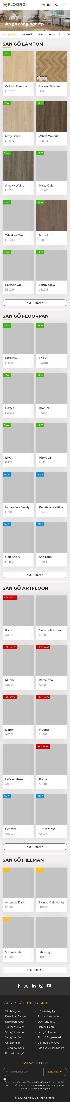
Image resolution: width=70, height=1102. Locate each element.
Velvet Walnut (48, 136)
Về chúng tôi (12, 1011)
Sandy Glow (47, 284)
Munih (9, 680)
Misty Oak (46, 185)
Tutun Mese (47, 829)
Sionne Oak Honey (52, 902)
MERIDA (11, 358)
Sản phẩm (9, 34)
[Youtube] (50, 986)
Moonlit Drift (47, 235)
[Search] (56, 4)
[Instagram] (42, 986)
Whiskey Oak (14, 235)
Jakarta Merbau (50, 630)
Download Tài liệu (15, 1016)
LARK (43, 358)
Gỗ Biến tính (12, 1042)
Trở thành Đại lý (14, 1026)
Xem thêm (35, 302)
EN (49, 4)
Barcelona (46, 680)
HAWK (9, 408)
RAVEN (44, 408)
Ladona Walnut (49, 86)
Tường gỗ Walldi (14, 1047)
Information (27, 34)
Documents (47, 34)
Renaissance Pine (51, 507)
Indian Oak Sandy (17, 507)
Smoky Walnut (15, 185)
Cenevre (11, 829)
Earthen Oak (14, 284)
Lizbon (10, 729)
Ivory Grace (13, 136)
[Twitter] (27, 986)
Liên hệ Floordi (46, 1026)
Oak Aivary (12, 557)
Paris (8, 630)
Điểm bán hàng (14, 1021)
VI (43, 4)
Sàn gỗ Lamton (23, 44)
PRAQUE (45, 457)
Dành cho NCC (46, 1021)
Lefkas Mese (14, 779)
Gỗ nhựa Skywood (48, 1042)
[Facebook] (19, 986)
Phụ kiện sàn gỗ (14, 1053)
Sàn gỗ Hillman (23, 860)
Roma (43, 779)
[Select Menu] (64, 5)
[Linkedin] (35, 986)
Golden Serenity (16, 86)
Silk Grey (45, 952)
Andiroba (45, 557)
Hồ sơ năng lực (47, 1011)
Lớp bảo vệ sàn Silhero (51, 1047)
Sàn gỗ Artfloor (25, 588)
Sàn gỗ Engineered (49, 1037)
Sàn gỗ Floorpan (26, 316)
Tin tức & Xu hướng (49, 1016)
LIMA (8, 457)
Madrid (44, 729)
